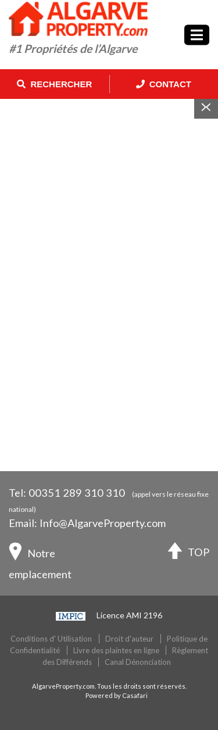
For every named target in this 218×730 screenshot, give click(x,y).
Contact (163, 84)
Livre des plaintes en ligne (116, 650)
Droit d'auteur (129, 638)
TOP (188, 553)
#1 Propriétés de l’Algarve (73, 48)
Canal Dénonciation (138, 662)
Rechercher (54, 84)
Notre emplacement (40, 561)
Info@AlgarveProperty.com (103, 523)
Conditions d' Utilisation (51, 638)
